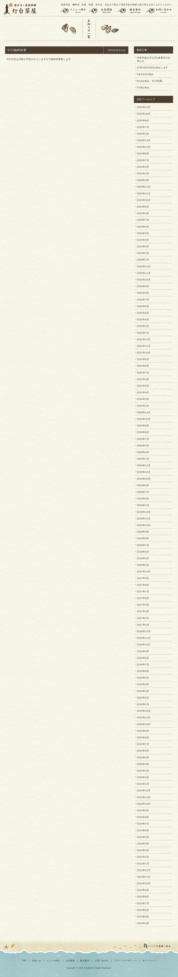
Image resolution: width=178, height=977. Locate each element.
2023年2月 (143, 253)
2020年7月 (143, 439)
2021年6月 (143, 379)
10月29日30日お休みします (152, 67)
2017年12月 (144, 571)
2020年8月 (143, 432)
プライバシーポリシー (125, 960)
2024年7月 (143, 160)
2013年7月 (143, 903)
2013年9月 (143, 890)
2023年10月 (144, 200)
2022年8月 (143, 293)
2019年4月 (143, 498)
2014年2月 (143, 856)
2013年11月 (144, 876)
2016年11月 (144, 638)
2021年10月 (144, 352)
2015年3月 (143, 770)
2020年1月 (143, 458)
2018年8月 (143, 538)
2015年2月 (143, 777)
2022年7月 (143, 299)
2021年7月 (143, 372)
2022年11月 (144, 273)
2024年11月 (144, 147)
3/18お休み (143, 87)
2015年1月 (143, 784)
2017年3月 (143, 611)
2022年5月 (143, 313)
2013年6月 (143, 910)
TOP (24, 960)
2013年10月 (144, 883)
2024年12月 (144, 140)
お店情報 (102, 11)
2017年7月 (143, 591)
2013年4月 (143, 923)
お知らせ (36, 960)
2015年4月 (143, 764)
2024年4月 (143, 173)
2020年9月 (143, 425)
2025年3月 (143, 133)
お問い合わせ (160, 11)
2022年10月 (144, 279)
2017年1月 (143, 624)
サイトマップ (149, 960)
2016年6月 (143, 671)
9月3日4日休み (145, 74)
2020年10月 (144, 419)
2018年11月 (144, 518)
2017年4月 (143, 604)
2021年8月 (143, 366)
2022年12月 (144, 266)
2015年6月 (143, 750)
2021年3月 (143, 399)
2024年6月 (143, 167)
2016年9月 (143, 651)
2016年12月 (144, 631)
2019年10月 (144, 478)
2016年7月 (143, 664)
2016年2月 (143, 697)
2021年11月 (144, 346)
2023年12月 (144, 186)
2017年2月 (143, 618)
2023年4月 (143, 240)
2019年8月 (143, 485)
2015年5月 (143, 757)
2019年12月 (144, 465)
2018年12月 (144, 512)
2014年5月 (143, 837)
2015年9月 (143, 731)
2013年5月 (143, 916)
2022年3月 (143, 326)
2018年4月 (143, 558)
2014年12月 (144, 790)
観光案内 (131, 11)
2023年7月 (143, 220)
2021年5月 (143, 385)
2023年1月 (143, 259)
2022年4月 (143, 319)
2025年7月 (143, 127)
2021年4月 (143, 392)
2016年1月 (143, 704)
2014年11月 (144, 797)
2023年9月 (143, 206)
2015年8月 (143, 737)
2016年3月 (143, 691)
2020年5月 (143, 445)
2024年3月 (143, 180)
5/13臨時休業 (17, 50)
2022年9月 (143, 286)
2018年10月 (144, 525)
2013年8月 (143, 896)
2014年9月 (143, 810)
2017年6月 (143, 598)
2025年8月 (143, 120)
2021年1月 (143, 405)
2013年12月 (144, 870)
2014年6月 (143, 830)
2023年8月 (143, 213)
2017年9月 (143, 578)
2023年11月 (144, 193)
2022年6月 (143, 306)
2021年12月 (144, 339)
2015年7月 (143, 744)
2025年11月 (144, 107)
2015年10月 (144, 724)
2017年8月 (143, 585)
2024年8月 (143, 153)
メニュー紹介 (73, 11)
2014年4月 (143, 843)
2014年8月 (143, 817)
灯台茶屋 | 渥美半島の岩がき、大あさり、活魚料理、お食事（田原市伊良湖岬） (20, 9)
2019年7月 (143, 492)
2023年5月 (143, 233)
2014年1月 (143, 863)
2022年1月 (143, 332)
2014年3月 (143, 850)
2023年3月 (143, 246)
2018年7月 (143, 545)
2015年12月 (144, 711)
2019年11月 (144, 472)
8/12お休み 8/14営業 (149, 81)
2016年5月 (143, 677)
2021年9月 (143, 359)
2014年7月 (143, 823)
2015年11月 (144, 717)
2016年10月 (144, 644)
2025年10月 (144, 113)
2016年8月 (143, 658)
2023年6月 (143, 226)
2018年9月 (143, 531)
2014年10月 (144, 804)
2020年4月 (143, 452)
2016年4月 (143, 684)
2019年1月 (143, 505)
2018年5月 (143, 551)
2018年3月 (143, 565)
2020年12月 (144, 412)
